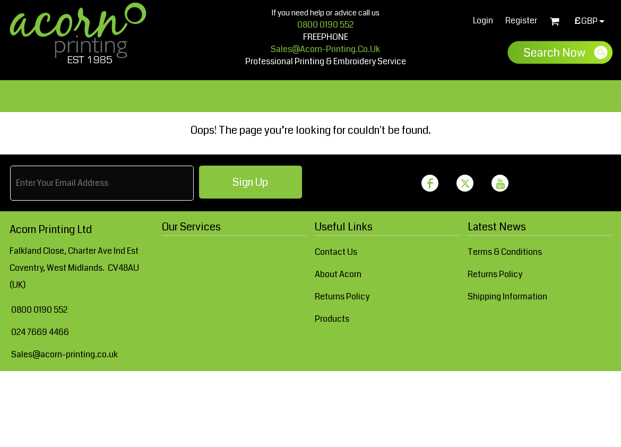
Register (521, 20)
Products (332, 319)
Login (483, 20)
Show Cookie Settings (310, 385)
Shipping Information (507, 296)
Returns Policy (342, 296)
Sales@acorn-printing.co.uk (64, 354)
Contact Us (336, 252)
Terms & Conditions (505, 252)
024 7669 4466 (40, 332)
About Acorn (338, 274)
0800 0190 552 (325, 25)
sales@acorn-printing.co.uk (325, 49)
